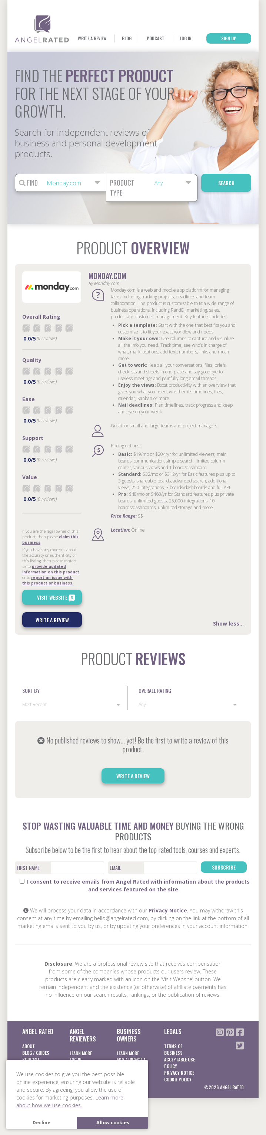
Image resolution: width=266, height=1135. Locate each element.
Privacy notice (179, 1073)
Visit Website (57, 598)
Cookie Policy (178, 1079)
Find (28, 182)
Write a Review (92, 38)
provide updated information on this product (50, 569)
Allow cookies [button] (112, 1122)
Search (226, 183)
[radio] (26, 328)
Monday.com (107, 275)
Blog (127, 38)
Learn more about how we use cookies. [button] (69, 1101)
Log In (186, 38)
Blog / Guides (35, 1053)
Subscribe (224, 867)
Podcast (155, 38)
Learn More (81, 1053)
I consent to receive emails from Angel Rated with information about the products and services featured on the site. (135, 885)
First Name (28, 867)
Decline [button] (41, 1122)
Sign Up (228, 38)
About (28, 1046)
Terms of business (173, 1049)
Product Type (122, 187)
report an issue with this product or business (47, 580)
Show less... (228, 623)
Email (115, 867)
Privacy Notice (168, 910)
